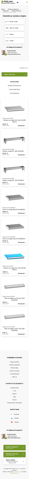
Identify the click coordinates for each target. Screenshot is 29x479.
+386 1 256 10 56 (12, 52)
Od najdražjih (14, 93)
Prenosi (14, 400)
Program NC (6, 10)
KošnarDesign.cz (17, 471)
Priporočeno (14, 82)
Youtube (16, 422)
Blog (14, 397)
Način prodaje (14, 368)
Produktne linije (15, 388)
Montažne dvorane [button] (12, 454)
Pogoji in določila (14, 362)
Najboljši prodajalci (14, 85)
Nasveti (14, 394)
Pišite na (14, 377)
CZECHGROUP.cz (14, 473)
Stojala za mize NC (16, 10)
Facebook (16, 414)
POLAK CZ (7, 1)
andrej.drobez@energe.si (13, 54)
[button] (18, 2)
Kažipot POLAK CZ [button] (12, 447)
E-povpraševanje (14, 374)
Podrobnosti (21, 125)
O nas (14, 391)
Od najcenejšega (14, 89)
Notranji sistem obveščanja (14, 403)
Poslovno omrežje (14, 371)
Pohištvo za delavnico (13, 9)
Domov (3, 9)
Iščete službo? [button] (12, 461)
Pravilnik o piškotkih (14, 365)
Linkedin (16, 418)
